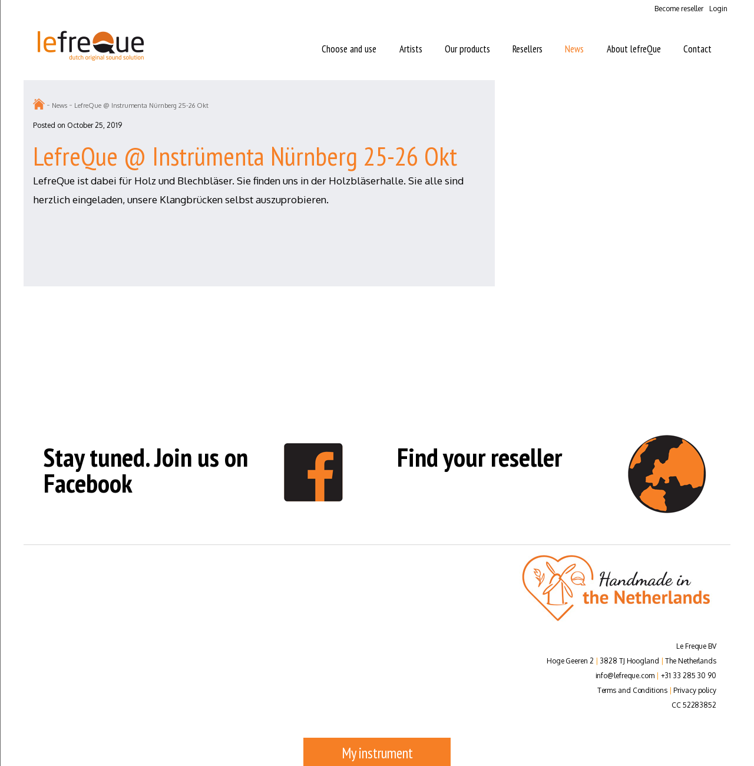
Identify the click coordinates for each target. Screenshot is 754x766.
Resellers (527, 48)
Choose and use (349, 48)
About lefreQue (634, 48)
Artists (410, 48)
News (574, 48)
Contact (697, 48)
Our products (467, 48)
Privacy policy (694, 690)
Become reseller (678, 8)
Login (718, 8)
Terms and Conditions (632, 690)
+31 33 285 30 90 (688, 675)
